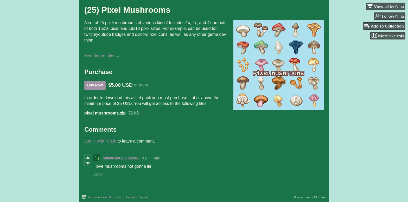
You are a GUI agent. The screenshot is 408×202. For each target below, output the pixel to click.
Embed (143, 197)
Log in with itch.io (100, 141)
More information (102, 56)
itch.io (92, 197)
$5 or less (319, 197)
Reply (97, 174)
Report (130, 197)
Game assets (302, 197)
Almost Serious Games (121, 158)
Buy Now (95, 85)
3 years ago (151, 158)
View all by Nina (111, 197)
